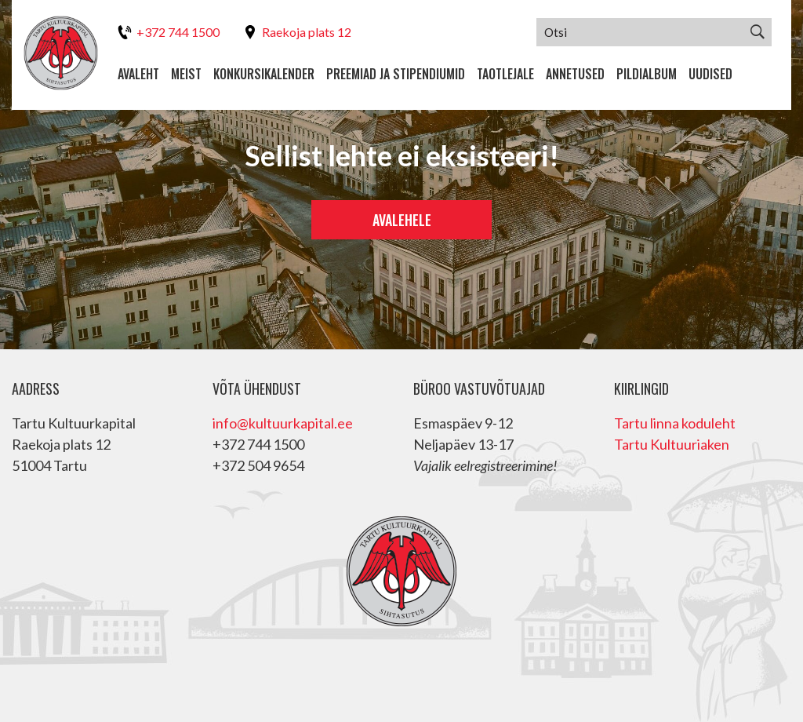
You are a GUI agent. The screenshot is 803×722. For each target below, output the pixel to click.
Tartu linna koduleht (675, 423)
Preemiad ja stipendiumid (395, 73)
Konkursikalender (263, 73)
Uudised (710, 73)
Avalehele (401, 220)
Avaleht (138, 73)
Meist (186, 73)
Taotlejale (505, 73)
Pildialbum (646, 73)
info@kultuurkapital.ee (283, 423)
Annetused (575, 73)
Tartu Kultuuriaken (671, 444)
